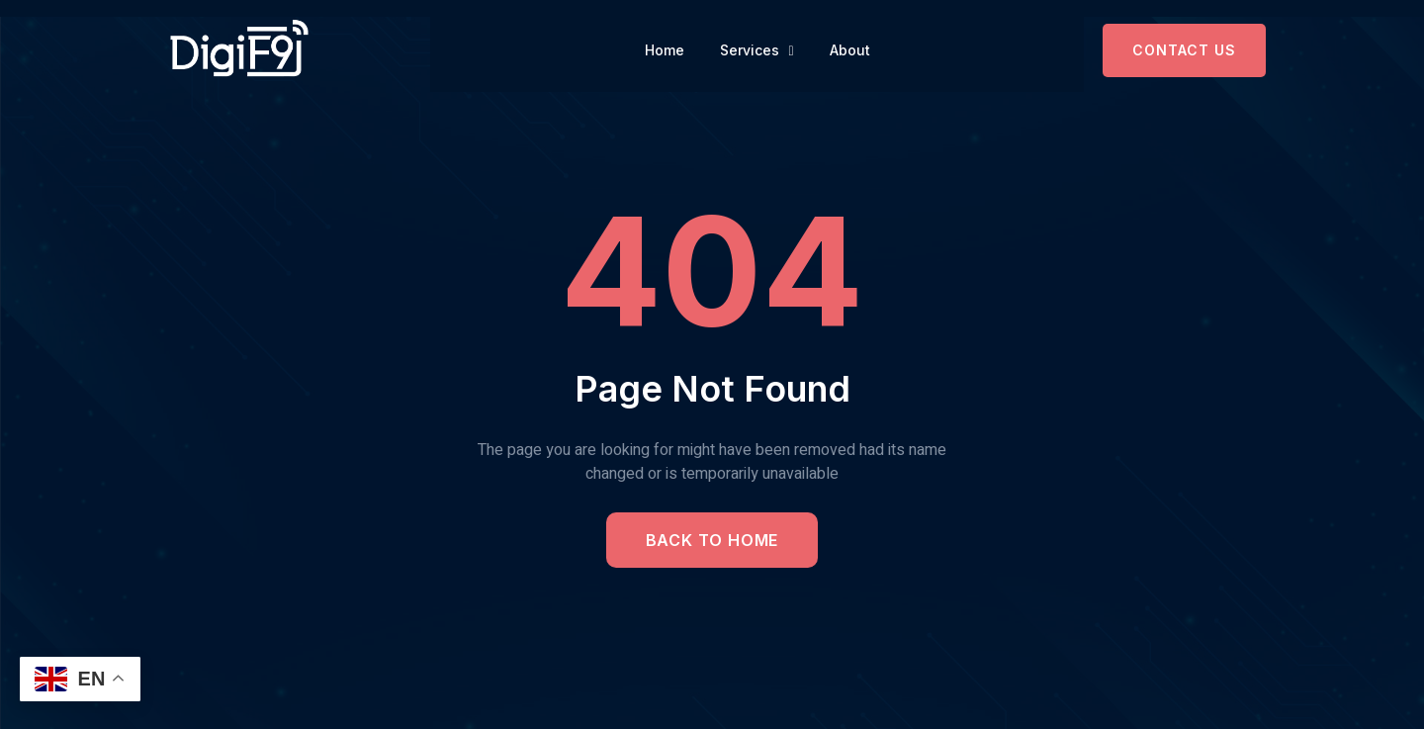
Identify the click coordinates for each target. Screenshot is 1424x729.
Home (664, 50)
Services (757, 50)
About (850, 50)
